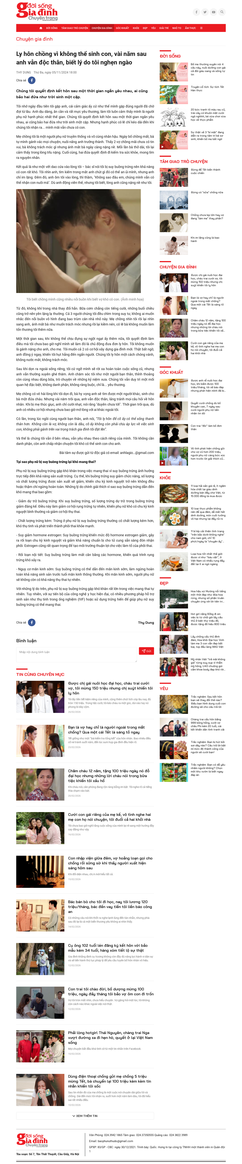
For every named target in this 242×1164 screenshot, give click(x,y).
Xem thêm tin (86, 1116)
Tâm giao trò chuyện (74, 28)
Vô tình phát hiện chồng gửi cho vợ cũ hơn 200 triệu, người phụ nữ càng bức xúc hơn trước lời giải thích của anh (208, 455)
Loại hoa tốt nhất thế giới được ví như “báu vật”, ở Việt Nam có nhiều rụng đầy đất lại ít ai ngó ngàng (207, 559)
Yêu (153, 28)
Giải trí (164, 28)
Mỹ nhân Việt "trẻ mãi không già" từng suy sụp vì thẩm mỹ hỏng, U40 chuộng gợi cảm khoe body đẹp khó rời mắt (208, 666)
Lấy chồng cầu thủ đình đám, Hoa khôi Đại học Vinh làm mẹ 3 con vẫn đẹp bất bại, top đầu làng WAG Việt (207, 641)
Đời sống (52, 28)
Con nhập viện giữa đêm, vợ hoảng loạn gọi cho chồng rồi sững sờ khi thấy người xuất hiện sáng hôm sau (110, 863)
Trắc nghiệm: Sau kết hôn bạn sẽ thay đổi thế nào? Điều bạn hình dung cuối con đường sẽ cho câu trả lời (208, 702)
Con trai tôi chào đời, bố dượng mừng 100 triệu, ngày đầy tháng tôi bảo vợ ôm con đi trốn (111, 991)
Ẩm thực (190, 28)
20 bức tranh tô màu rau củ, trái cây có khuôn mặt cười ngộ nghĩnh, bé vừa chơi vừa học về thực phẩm (208, 114)
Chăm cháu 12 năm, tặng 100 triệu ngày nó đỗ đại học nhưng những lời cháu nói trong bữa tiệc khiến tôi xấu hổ (109, 775)
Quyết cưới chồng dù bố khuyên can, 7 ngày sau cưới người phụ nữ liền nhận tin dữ (206, 408)
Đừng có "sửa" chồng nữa (207, 192)
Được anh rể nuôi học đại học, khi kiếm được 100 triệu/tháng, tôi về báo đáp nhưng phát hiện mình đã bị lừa (207, 387)
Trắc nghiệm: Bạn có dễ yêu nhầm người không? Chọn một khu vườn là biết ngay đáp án (208, 770)
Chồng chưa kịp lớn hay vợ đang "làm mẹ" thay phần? (207, 216)
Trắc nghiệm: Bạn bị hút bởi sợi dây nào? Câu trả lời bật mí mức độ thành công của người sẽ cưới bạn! (208, 747)
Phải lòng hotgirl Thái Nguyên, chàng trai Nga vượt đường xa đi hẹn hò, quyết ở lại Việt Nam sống (110, 1037)
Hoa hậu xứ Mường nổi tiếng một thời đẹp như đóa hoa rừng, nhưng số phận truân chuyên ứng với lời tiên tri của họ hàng (208, 598)
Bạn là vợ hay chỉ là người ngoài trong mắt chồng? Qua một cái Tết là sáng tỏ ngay (106, 729)
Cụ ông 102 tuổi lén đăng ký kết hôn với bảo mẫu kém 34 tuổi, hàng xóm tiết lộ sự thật (108, 948)
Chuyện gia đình (102, 28)
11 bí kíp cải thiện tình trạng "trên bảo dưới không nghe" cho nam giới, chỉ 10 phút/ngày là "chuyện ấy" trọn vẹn (207, 537)
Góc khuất (122, 28)
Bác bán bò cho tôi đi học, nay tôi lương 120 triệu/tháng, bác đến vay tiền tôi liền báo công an (110, 906)
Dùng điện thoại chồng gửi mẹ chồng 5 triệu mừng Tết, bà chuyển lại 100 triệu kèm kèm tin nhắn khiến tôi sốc (109, 1081)
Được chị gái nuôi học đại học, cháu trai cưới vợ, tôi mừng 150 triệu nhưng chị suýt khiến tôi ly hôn (110, 688)
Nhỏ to (176, 28)
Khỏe (136, 28)
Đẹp (145, 28)
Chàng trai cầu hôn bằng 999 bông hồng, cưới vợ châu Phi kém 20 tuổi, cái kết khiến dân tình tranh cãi (207, 724)
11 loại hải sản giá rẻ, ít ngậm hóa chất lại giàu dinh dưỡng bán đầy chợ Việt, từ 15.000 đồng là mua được (208, 491)
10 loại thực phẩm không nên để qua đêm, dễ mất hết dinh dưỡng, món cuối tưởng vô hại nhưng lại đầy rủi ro (208, 513)
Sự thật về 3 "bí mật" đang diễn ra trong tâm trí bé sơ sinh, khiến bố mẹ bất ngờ (207, 136)
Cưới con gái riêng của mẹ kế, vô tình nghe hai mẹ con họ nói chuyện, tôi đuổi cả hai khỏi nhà (109, 817)
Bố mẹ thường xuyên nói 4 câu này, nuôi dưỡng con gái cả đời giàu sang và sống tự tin (208, 69)
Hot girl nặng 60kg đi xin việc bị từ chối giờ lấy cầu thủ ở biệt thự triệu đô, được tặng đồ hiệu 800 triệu (208, 619)
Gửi (146, 651)
